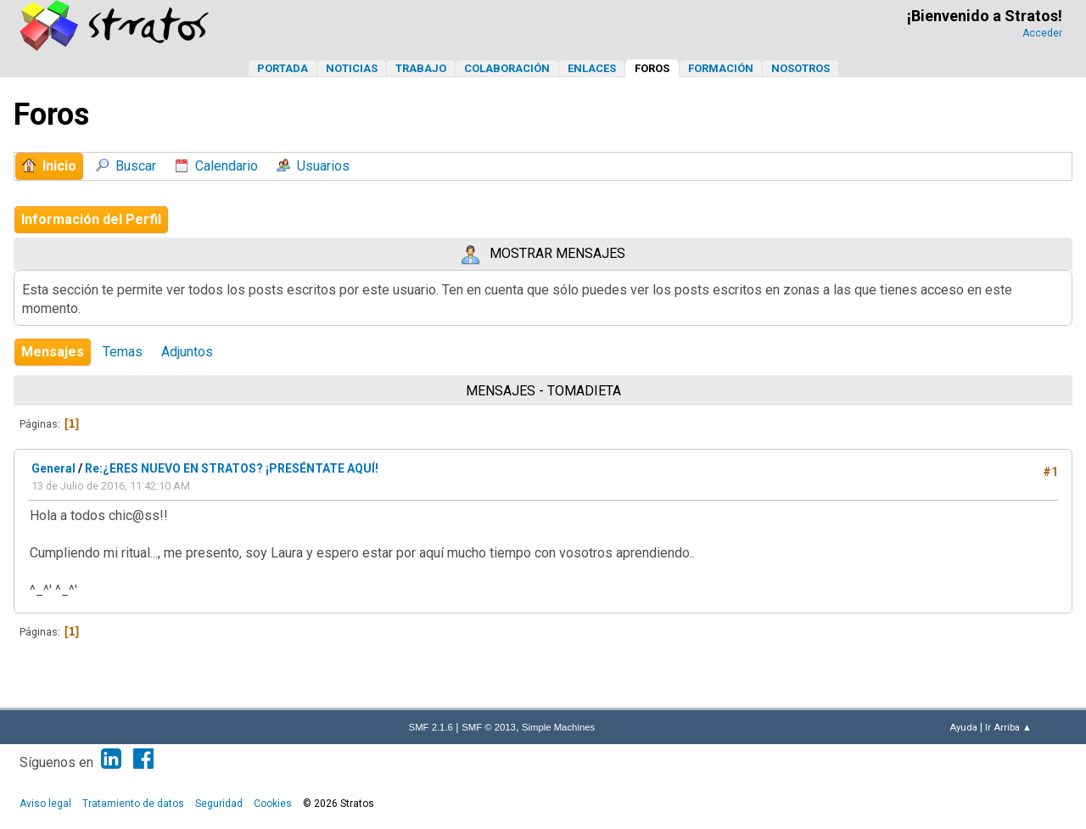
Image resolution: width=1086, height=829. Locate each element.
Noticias (352, 68)
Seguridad (219, 803)
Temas (123, 352)
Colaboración (507, 68)
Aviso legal (45, 803)
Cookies (273, 803)
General (53, 468)
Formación (720, 68)
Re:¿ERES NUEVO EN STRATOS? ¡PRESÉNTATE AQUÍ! (231, 468)
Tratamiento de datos (133, 803)
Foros (652, 68)
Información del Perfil (91, 219)
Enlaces (592, 68)
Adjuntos (187, 352)
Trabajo (420, 68)
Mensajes (52, 352)
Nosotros (800, 68)
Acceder (1042, 33)
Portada (282, 68)
